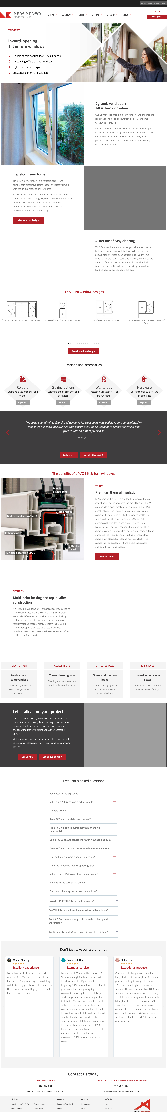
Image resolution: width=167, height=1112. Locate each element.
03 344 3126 (121, 1075)
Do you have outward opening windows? (72, 846)
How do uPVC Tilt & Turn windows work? (71, 890)
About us (84, 1088)
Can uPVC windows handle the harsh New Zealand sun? (80, 829)
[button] (2, 314)
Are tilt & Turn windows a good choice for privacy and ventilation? (78, 910)
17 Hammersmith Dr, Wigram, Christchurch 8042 (121, 1080)
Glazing (52, 15)
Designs (97, 15)
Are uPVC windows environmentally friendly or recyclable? (75, 818)
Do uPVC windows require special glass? (72, 855)
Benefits (112, 15)
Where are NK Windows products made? (72, 791)
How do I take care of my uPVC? (67, 872)
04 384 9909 (46, 1075)
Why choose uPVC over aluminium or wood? (74, 863)
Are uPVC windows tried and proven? (70, 808)
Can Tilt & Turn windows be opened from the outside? (78, 899)
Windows (68, 15)
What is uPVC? (58, 800)
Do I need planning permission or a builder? (73, 880)
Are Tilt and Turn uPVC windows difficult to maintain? (78, 921)
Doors (83, 15)
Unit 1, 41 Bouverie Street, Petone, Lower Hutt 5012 (46, 1080)
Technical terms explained (64, 783)
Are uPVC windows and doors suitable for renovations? (80, 838)
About (127, 15)
